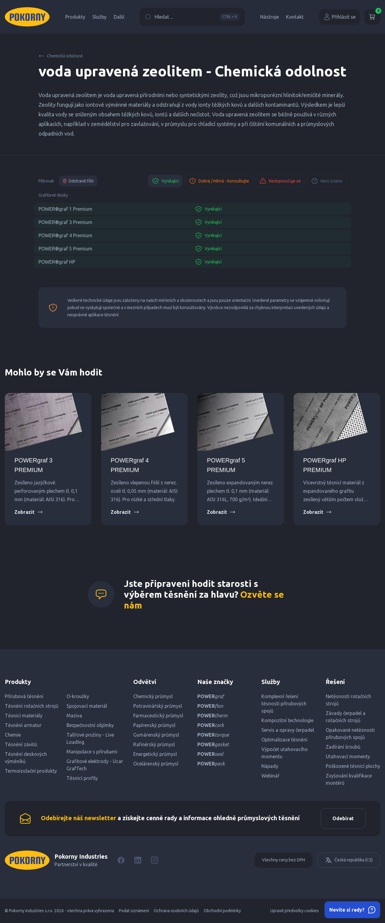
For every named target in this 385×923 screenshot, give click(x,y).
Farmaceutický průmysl (158, 715)
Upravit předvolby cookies (294, 911)
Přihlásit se (339, 16)
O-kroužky (77, 696)
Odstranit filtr (78, 181)
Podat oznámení (134, 911)
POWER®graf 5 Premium (65, 248)
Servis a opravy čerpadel (287, 730)
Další (119, 17)
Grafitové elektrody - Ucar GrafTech (94, 765)
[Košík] (372, 17)
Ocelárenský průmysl (155, 763)
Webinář (270, 775)
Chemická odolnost (60, 56)
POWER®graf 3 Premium (65, 222)
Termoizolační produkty (31, 771)
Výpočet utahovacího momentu (284, 753)
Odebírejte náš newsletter (78, 818)
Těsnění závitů (21, 744)
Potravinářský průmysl (157, 706)
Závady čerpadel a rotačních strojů (345, 716)
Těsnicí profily (82, 778)
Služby (99, 17)
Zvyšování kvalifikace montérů (349, 779)
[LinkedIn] (137, 860)
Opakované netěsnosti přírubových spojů (350, 733)
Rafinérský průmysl (154, 744)
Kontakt (294, 17)
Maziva (74, 715)
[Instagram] (154, 860)
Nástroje (269, 17)
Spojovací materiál (86, 706)
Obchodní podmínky (222, 911)
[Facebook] (121, 860)
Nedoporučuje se (280, 181)
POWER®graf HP (56, 262)
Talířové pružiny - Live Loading (90, 738)
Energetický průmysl (155, 754)
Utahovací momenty (348, 756)
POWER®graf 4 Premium (65, 235)
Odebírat (342, 818)
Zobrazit (28, 512)
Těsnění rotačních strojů (31, 706)
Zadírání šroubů (343, 747)
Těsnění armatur (23, 725)
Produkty (75, 17)
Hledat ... (192, 16)
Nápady (269, 766)
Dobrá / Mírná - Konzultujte (219, 181)
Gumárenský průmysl (156, 734)
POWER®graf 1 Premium (65, 209)
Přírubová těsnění (24, 696)
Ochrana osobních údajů (176, 911)
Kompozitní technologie (287, 720)
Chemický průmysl (153, 696)
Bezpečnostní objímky (90, 725)
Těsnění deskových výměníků (26, 757)
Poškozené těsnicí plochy (353, 766)
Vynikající (165, 181)
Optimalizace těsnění (284, 739)
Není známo (327, 181)
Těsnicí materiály (23, 715)
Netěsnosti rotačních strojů (348, 700)
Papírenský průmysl (154, 725)
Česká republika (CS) (349, 860)
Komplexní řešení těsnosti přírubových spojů (283, 703)
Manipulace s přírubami (91, 751)
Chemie (13, 734)
